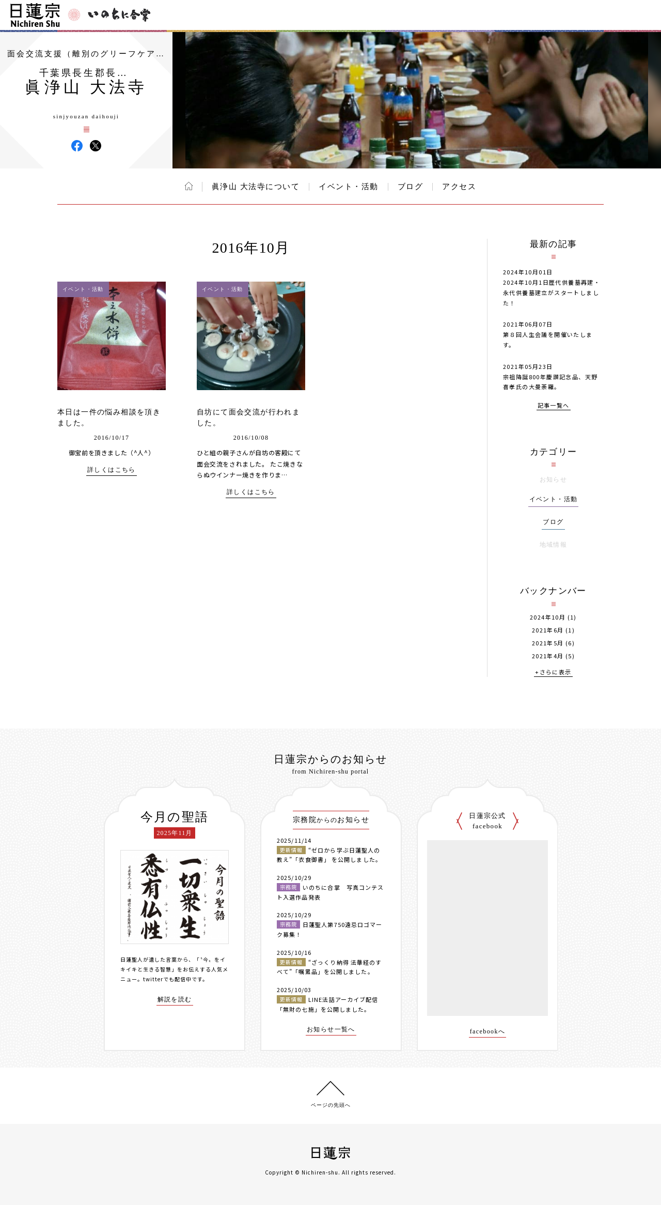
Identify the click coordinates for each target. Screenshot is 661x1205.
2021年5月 (548, 643)
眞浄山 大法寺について (256, 186)
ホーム (189, 186)
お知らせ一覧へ (331, 1029)
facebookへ (488, 1031)
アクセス (459, 186)
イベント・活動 (349, 186)
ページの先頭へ (331, 1105)
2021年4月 (548, 656)
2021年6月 (548, 630)
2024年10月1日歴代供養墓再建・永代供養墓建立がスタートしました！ (551, 292)
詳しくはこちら (111, 470)
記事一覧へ (554, 406)
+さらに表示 (553, 672)
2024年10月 (547, 617)
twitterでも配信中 (167, 979)
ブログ (410, 186)
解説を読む (175, 999)
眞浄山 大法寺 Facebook (77, 145)
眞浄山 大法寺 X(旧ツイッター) (95, 145)
